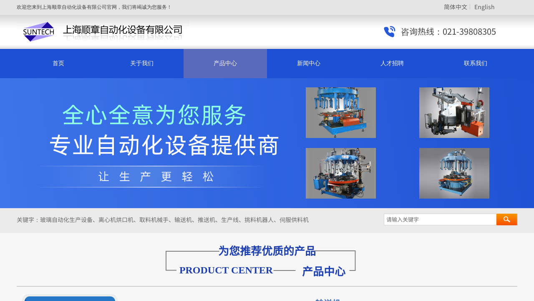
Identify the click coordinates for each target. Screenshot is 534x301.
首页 (58, 63)
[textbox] (440, 219)
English (484, 7)
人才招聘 (392, 63)
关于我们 (142, 63)
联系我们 (475, 63)
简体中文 (455, 7)
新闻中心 (308, 63)
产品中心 (225, 63)
